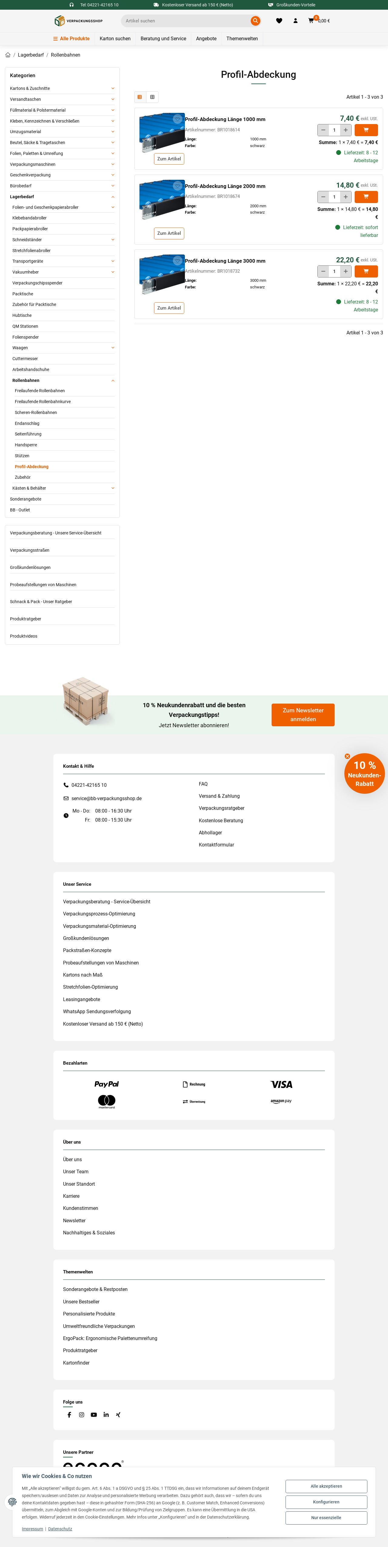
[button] (295, 21)
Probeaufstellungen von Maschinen (43, 584)
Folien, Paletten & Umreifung (36, 153)
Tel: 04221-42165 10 (99, 4)
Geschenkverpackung (30, 174)
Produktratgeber (25, 618)
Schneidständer (27, 239)
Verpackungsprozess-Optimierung (99, 914)
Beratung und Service (163, 38)
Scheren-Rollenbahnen (36, 412)
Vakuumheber (25, 272)
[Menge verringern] (323, 130)
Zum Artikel (169, 159)
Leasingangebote (81, 999)
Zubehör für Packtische (34, 304)
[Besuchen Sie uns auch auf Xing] (118, 1415)
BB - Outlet (20, 509)
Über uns (72, 1159)
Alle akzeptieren (326, 1486)
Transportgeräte (27, 261)
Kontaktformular (216, 845)
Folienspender (25, 337)
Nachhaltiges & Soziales (89, 1233)
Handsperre (26, 444)
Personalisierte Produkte (89, 1314)
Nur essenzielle (326, 1517)
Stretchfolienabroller (31, 250)
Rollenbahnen (25, 380)
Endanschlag (27, 423)
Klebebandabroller (29, 217)
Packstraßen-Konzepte (87, 950)
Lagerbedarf (22, 196)
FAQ (203, 784)
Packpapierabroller (30, 228)
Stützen (22, 455)
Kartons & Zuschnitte (30, 88)
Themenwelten (242, 38)
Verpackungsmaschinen (32, 164)
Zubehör (23, 477)
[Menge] (334, 130)
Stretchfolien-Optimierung (90, 987)
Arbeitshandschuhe (30, 369)
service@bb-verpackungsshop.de (107, 798)
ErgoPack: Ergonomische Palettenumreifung (110, 1338)
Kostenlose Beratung (221, 820)
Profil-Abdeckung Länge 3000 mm (225, 261)
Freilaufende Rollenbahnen (40, 390)
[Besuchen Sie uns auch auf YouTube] (94, 1415)
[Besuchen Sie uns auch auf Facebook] (69, 1415)
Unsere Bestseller (81, 1302)
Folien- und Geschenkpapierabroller (45, 207)
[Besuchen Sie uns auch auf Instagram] (81, 1415)
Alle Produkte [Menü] (71, 38)
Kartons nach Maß (83, 975)
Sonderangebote (25, 499)
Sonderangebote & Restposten (95, 1289)
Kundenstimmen (80, 1208)
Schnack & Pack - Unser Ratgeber (41, 601)
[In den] (366, 130)
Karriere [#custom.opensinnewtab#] (71, 1196)
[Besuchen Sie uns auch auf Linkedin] (106, 1415)
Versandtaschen (25, 99)
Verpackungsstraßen (29, 550)
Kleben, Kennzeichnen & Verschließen (44, 121)
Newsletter (74, 1220)
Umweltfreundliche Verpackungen (99, 1326)
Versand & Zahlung (219, 796)
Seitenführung (28, 434)
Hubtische (22, 315)
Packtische (22, 293)
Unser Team (76, 1171)
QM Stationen (25, 326)
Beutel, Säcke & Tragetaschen (37, 142)
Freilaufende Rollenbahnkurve (43, 401)
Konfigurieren (326, 1501)
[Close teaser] (347, 756)
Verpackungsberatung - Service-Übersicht (106, 902)
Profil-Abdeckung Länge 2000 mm (225, 186)
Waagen (20, 347)
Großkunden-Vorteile (292, 4)
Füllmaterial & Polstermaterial (37, 110)
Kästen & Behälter (29, 488)
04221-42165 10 (89, 785)
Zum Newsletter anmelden (303, 714)
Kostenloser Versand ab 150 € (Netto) (103, 1024)
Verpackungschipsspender (37, 283)
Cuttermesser (25, 358)
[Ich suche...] (187, 21)
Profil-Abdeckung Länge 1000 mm (225, 119)
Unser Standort (79, 1184)
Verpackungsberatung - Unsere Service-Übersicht (56, 532)
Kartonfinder (76, 1363)
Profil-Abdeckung (31, 466)
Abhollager (210, 833)
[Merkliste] (279, 21)
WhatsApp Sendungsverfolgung (97, 1011)
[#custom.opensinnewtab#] (93, 1466)
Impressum (32, 1528)
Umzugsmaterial (25, 131)
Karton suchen (115, 38)
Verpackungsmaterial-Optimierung (99, 926)
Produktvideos (23, 636)
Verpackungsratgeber (221, 808)
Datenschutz (60, 1528)
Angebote (206, 38)
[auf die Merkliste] (177, 119)
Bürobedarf (21, 185)
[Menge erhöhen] (345, 130)
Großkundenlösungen (30, 567)
